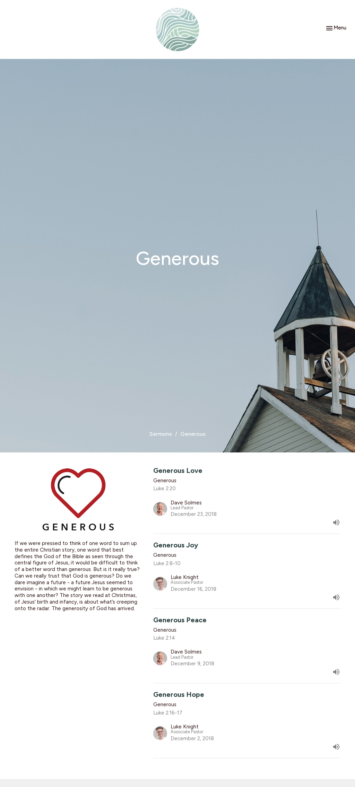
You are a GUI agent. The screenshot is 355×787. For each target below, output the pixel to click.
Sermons (160, 434)
